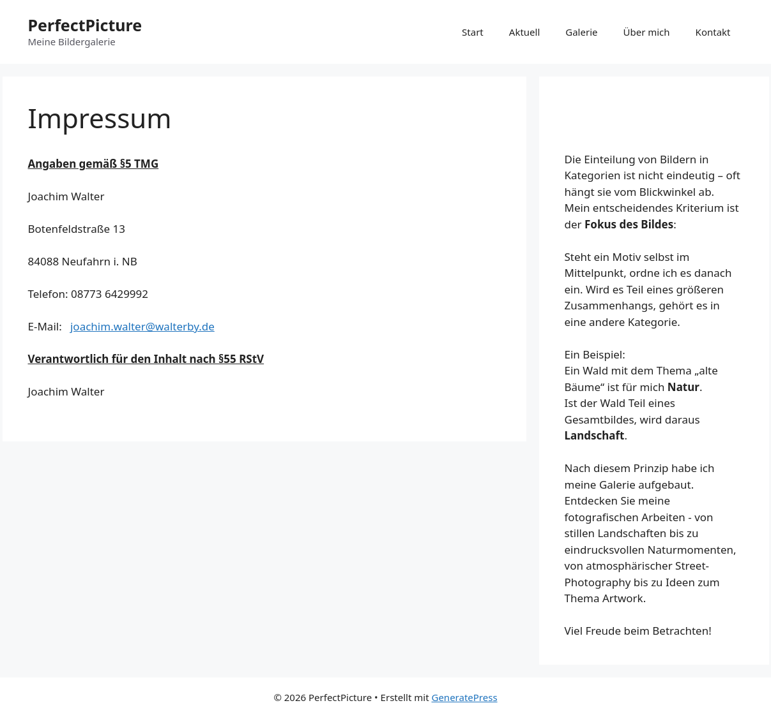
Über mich (646, 32)
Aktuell (524, 32)
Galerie (581, 32)
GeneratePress (464, 697)
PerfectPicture (85, 25)
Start (473, 32)
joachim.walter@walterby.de (142, 326)
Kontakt (713, 32)
